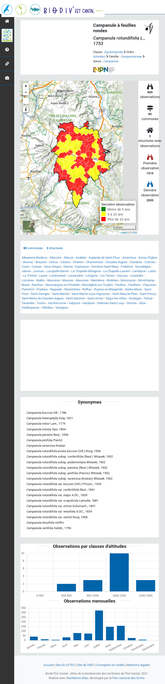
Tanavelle (28, 303)
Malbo (40, 280)
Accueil (49, 665)
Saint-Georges (40, 294)
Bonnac (28, 262)
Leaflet (124, 232)
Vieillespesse (30, 307)
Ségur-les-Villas (116, 298)
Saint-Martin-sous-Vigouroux (90, 294)
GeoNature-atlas (77, 678)
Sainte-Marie (133, 289)
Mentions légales (138, 665)
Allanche (55, 257)
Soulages (135, 298)
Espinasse (82, 266)
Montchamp (146, 280)
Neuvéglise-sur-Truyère (97, 285)
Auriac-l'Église (147, 257)
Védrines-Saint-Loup (110, 303)
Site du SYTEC (65, 665)
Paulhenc (134, 285)
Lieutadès (136, 275)
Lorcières (28, 280)
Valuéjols (88, 303)
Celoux (53, 262)
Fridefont (127, 266)
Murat (25, 285)
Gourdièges (143, 266)
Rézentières (72, 289)
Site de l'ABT (85, 665)
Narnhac (37, 285)
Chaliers (78, 262)
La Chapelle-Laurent (116, 271)
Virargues (61, 307)
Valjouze (74, 303)
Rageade (56, 289)
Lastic (152, 271)
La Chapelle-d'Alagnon (86, 271)
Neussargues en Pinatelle (62, 285)
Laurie (43, 275)
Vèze (142, 303)
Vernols (131, 303)
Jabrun (26, 271)
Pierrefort (28, 289)
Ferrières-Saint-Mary (104, 266)
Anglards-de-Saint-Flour (104, 257)
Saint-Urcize (95, 298)
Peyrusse (149, 285)
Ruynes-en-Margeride (108, 289)
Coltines (150, 262)
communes (33, 248)
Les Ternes (107, 275)
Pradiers (42, 289)
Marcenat (53, 280)
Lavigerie (91, 275)
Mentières (97, 280)
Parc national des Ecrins (128, 678)
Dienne (68, 266)
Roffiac (87, 289)
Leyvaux (122, 275)
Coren (26, 266)
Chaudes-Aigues (116, 262)
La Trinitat (30, 275)
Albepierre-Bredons (34, 257)
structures (55, 248)
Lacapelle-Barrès (57, 271)
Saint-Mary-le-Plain (124, 294)
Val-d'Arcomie (57, 303)
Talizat (147, 298)
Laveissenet (58, 275)
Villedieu (47, 307)
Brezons (41, 262)
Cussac (37, 266)
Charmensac (94, 262)
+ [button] (26, 86)
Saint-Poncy (148, 294)
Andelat (81, 257)
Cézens (66, 262)
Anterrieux (129, 257)
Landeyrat (139, 271)
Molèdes (112, 280)
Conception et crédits (110, 665)
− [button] (26, 92)
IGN (134, 232)
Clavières (136, 262)
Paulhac (120, 285)
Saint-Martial (60, 294)
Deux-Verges (52, 266)
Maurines (82, 280)
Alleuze (68, 257)
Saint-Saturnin (75, 298)
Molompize (128, 280)
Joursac (38, 271)
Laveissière (75, 275)
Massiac (68, 280)
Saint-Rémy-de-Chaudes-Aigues (43, 298)
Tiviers (40, 303)
